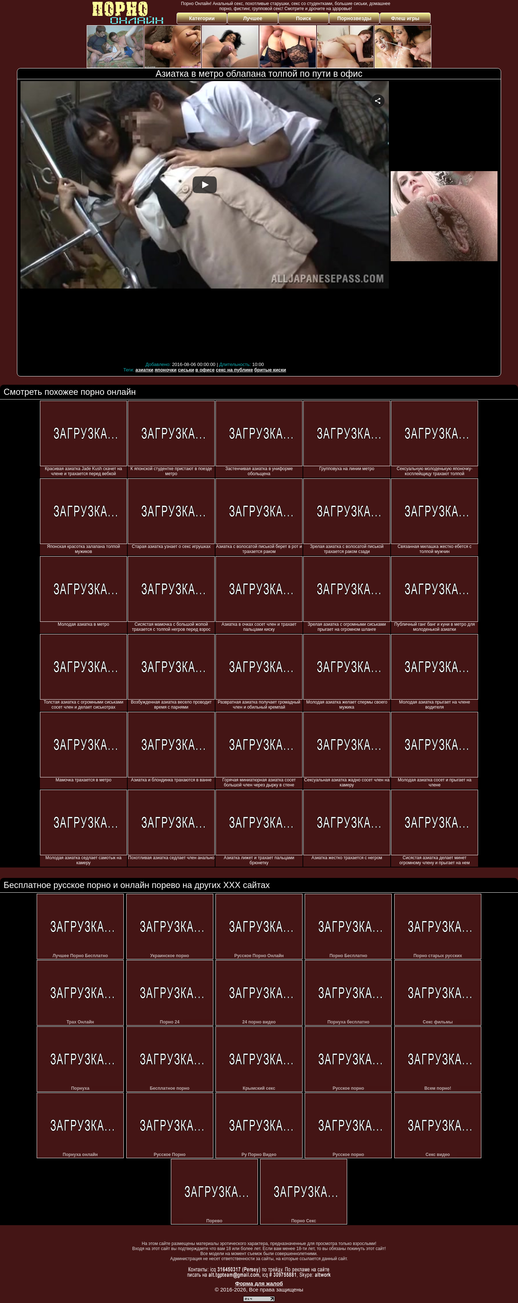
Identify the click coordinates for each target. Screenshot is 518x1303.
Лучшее (252, 18)
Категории (202, 18)
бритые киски (270, 369)
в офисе (204, 369)
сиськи (186, 369)
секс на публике (234, 369)
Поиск (303, 18)
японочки (166, 369)
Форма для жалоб (259, 1283)
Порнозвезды (354, 18)
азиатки (144, 369)
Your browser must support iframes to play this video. (205, 220)
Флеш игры (405, 18)
